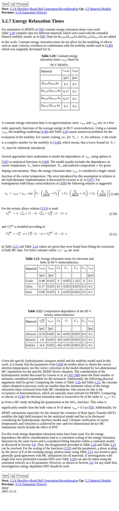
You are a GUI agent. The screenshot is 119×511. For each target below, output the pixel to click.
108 (76, 375)
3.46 (109, 45)
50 (41, 29)
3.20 (12, 33)
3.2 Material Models (98, 9)
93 (91, 407)
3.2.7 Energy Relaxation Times (33, 21)
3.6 (34, 444)
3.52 (67, 448)
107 (90, 179)
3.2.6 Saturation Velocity (31, 12)
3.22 (35, 246)
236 (21, 396)
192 (5, 161)
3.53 (44, 208)
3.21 (15, 246)
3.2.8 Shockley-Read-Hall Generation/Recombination (44, 9)
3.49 (44, 131)
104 (45, 161)
